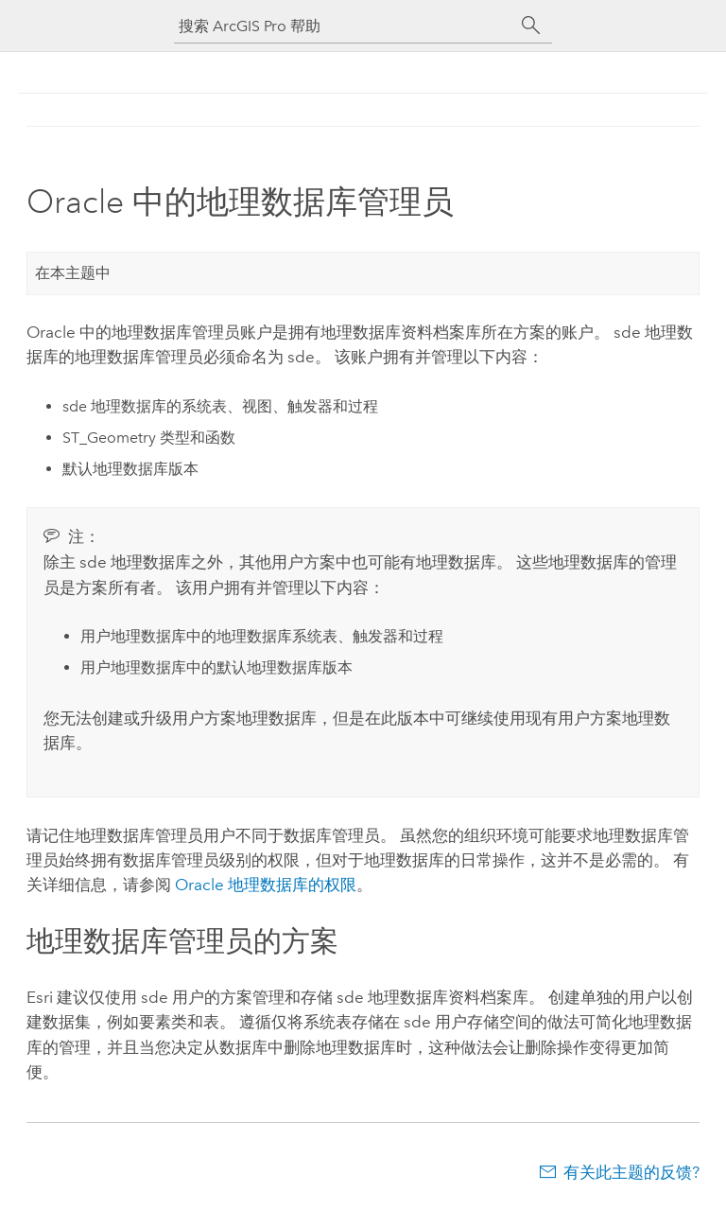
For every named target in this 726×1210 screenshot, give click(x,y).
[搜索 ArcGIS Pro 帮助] (344, 26)
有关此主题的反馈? (631, 1172)
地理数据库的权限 (265, 884)
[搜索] (531, 25)
